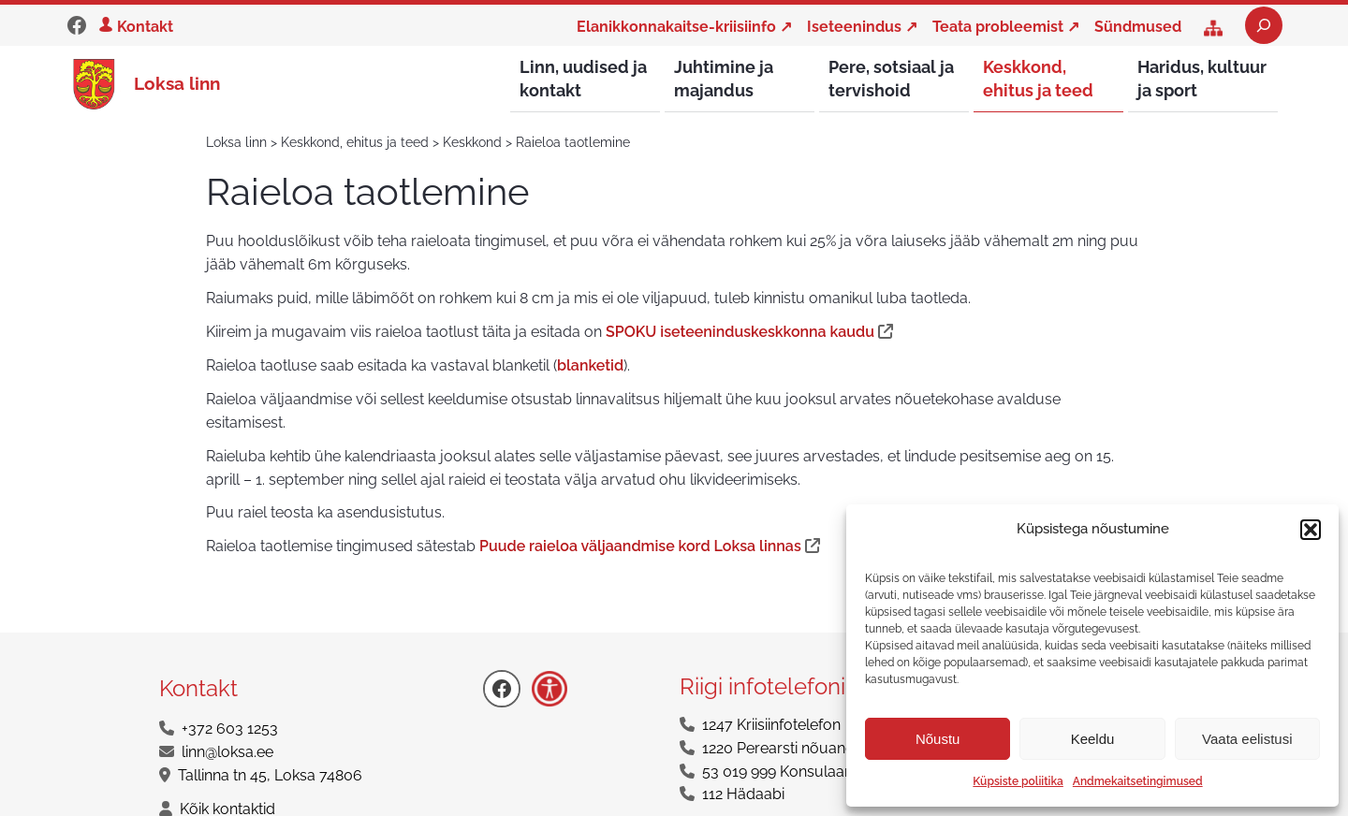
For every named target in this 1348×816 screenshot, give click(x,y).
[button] (1310, 529)
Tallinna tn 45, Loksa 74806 (270, 776)
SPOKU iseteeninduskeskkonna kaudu (740, 333)
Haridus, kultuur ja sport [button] (1202, 78)
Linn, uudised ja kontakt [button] (583, 78)
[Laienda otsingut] (1263, 25)
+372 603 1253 (230, 729)
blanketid (590, 366)
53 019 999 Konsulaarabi (786, 772)
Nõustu (938, 739)
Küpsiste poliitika (1017, 781)
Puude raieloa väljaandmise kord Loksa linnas (640, 547)
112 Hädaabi (743, 795)
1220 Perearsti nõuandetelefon (806, 749)
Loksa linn (177, 83)
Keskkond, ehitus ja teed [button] (1038, 78)
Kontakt (145, 27)
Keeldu (1093, 739)
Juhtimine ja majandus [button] (723, 78)
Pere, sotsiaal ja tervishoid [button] (891, 78)
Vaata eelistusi (1247, 739)
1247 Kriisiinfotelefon (771, 726)
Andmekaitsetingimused (1138, 781)
